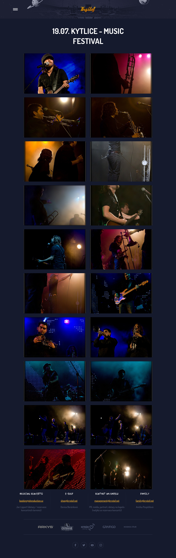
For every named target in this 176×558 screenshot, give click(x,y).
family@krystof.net (145, 500)
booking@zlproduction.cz (31, 500)
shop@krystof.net (69, 500)
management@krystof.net (106, 500)
